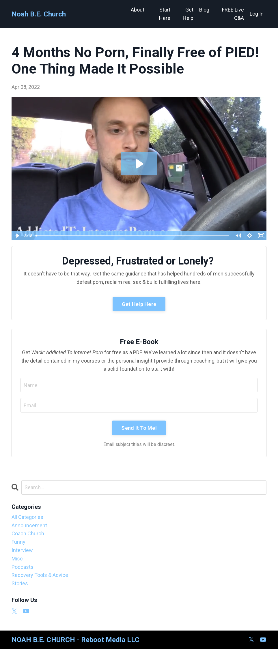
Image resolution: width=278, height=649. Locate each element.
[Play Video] (17, 236)
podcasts (22, 567)
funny (18, 542)
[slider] (132, 236)
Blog (204, 10)
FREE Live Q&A (233, 14)
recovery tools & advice (40, 575)
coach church (28, 533)
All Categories (27, 517)
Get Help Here (139, 304)
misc (17, 559)
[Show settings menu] (249, 236)
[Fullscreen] (261, 236)
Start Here (164, 14)
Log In (257, 14)
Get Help (188, 14)
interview (22, 550)
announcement (29, 525)
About (137, 10)
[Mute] (238, 236)
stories (20, 583)
